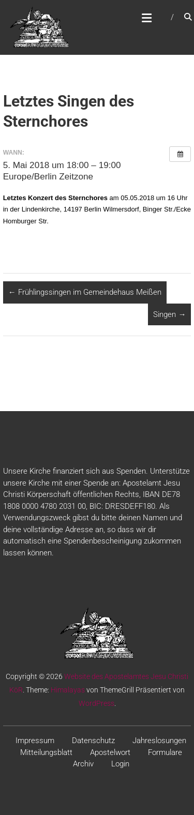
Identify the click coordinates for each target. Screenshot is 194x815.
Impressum (35, 740)
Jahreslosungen (159, 740)
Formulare (165, 752)
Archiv (83, 763)
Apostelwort (110, 752)
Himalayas (68, 690)
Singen (169, 314)
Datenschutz (93, 740)
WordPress (96, 703)
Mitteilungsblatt (46, 752)
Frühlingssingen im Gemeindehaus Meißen (84, 292)
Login (120, 763)
